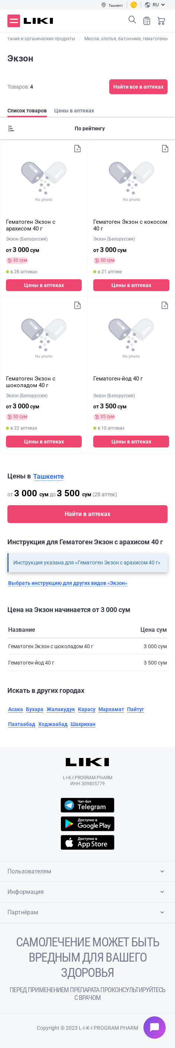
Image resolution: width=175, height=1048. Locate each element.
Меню (13, 21)
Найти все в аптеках (138, 87)
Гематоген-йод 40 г (118, 378)
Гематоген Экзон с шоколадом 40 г (30, 382)
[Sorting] (87, 128)
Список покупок (146, 20)
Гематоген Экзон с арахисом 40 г (30, 225)
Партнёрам (87, 912)
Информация (87, 892)
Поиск (132, 19)
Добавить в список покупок (77, 148)
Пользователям (87, 871)
